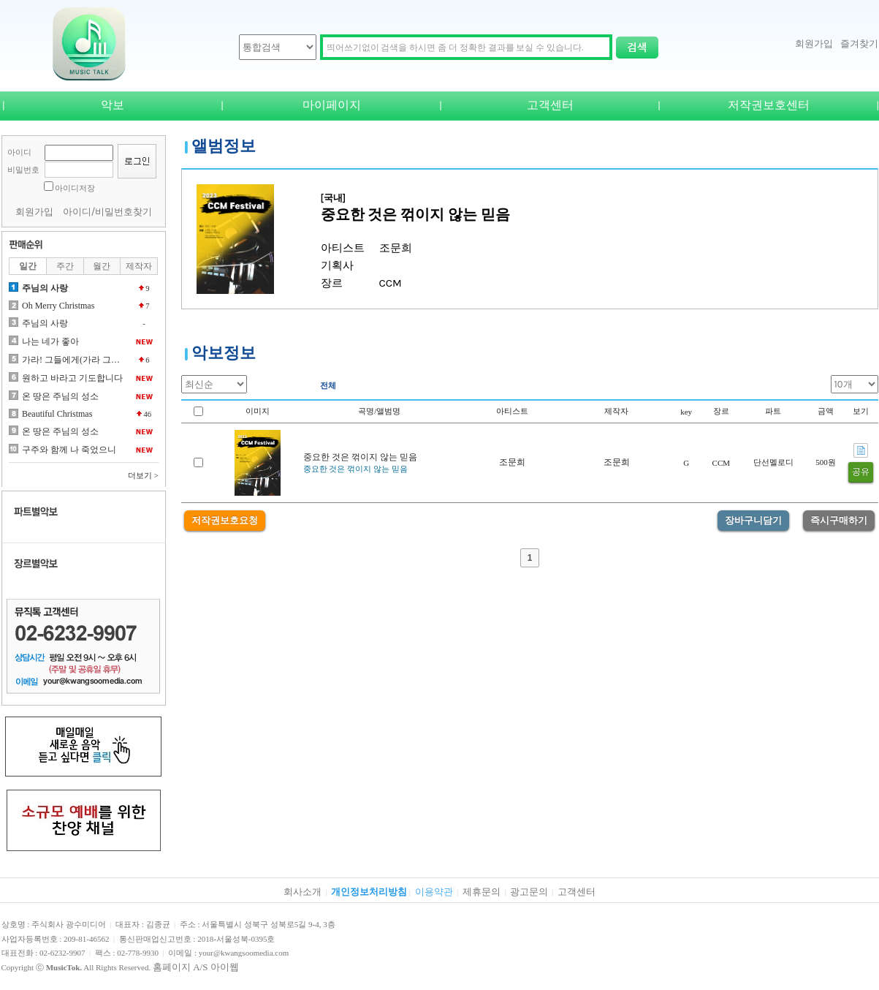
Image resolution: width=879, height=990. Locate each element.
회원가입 (814, 43)
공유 (861, 471)
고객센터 (550, 105)
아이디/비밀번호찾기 (108, 211)
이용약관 (434, 891)
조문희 (512, 462)
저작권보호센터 (769, 105)
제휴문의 (482, 891)
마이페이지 (331, 105)
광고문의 (529, 891)
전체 (328, 385)
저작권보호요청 (224, 520)
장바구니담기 (753, 520)
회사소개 (302, 891)
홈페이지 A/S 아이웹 (196, 966)
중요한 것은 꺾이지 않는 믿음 (360, 457)
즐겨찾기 (859, 43)
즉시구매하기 (838, 520)
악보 (112, 105)
